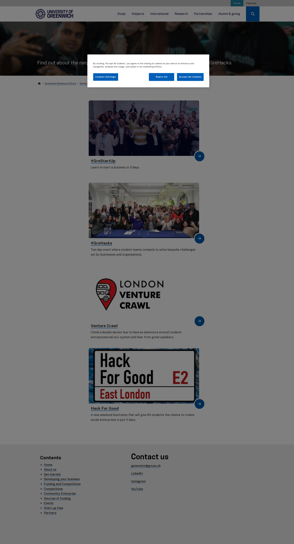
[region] (148, 70)
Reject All (162, 76)
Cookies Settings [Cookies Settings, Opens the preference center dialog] (105, 76)
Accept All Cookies (190, 76)
